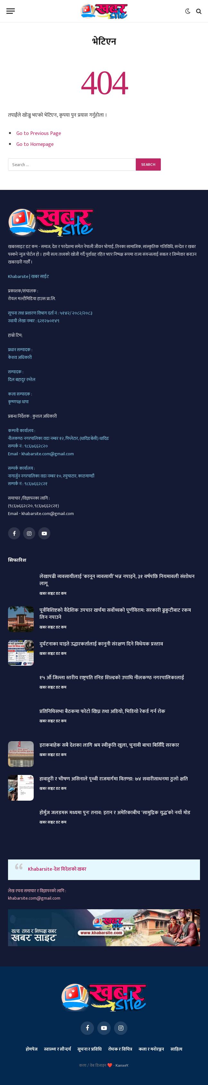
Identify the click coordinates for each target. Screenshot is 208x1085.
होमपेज (31, 1049)
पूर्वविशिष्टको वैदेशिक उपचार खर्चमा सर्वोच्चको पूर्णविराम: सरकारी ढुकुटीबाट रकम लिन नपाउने (115, 614)
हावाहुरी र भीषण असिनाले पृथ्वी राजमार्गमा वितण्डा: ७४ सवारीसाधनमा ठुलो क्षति (113, 779)
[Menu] (10, 11)
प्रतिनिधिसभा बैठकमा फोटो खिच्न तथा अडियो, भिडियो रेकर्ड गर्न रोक (102, 712)
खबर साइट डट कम (52, 593)
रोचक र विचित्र (120, 1049)
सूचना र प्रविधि (89, 1049)
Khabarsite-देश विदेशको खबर (57, 869)
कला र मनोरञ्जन (151, 1049)
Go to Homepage (35, 144)
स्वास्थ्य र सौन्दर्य (57, 1049)
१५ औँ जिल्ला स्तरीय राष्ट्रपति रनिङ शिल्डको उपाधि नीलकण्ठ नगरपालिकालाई (111, 678)
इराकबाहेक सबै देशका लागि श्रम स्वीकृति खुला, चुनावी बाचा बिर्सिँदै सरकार (109, 745)
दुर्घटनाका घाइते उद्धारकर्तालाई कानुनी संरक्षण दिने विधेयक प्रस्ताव (101, 644)
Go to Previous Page (38, 133)
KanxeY (122, 1065)
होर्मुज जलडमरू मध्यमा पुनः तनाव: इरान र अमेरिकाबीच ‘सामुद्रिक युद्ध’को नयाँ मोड (114, 813)
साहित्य (176, 1049)
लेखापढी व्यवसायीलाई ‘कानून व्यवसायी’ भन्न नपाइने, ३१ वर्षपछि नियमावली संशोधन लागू (117, 580)
